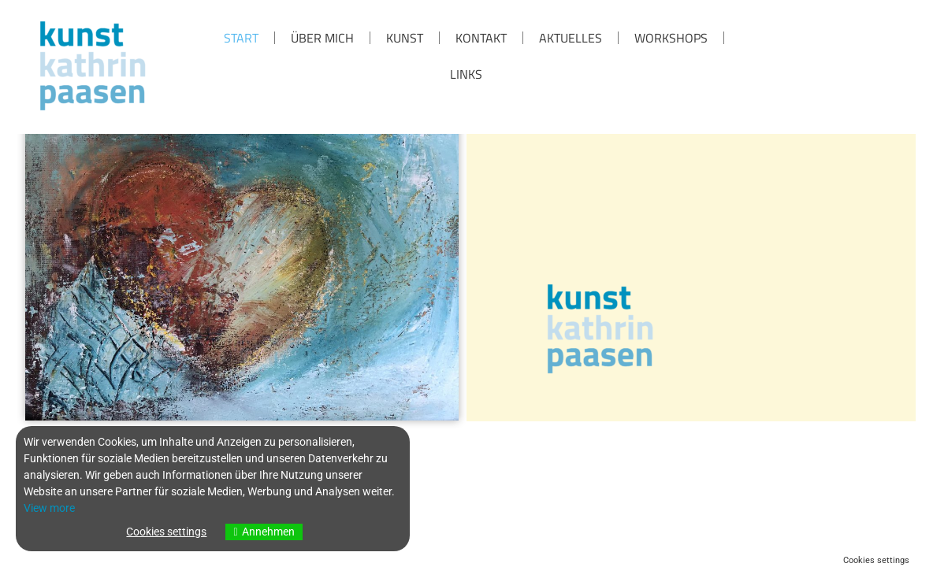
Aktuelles (570, 37)
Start (241, 37)
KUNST (404, 37)
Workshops (671, 37)
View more (49, 508)
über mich (322, 37)
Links (466, 74)
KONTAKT (481, 37)
